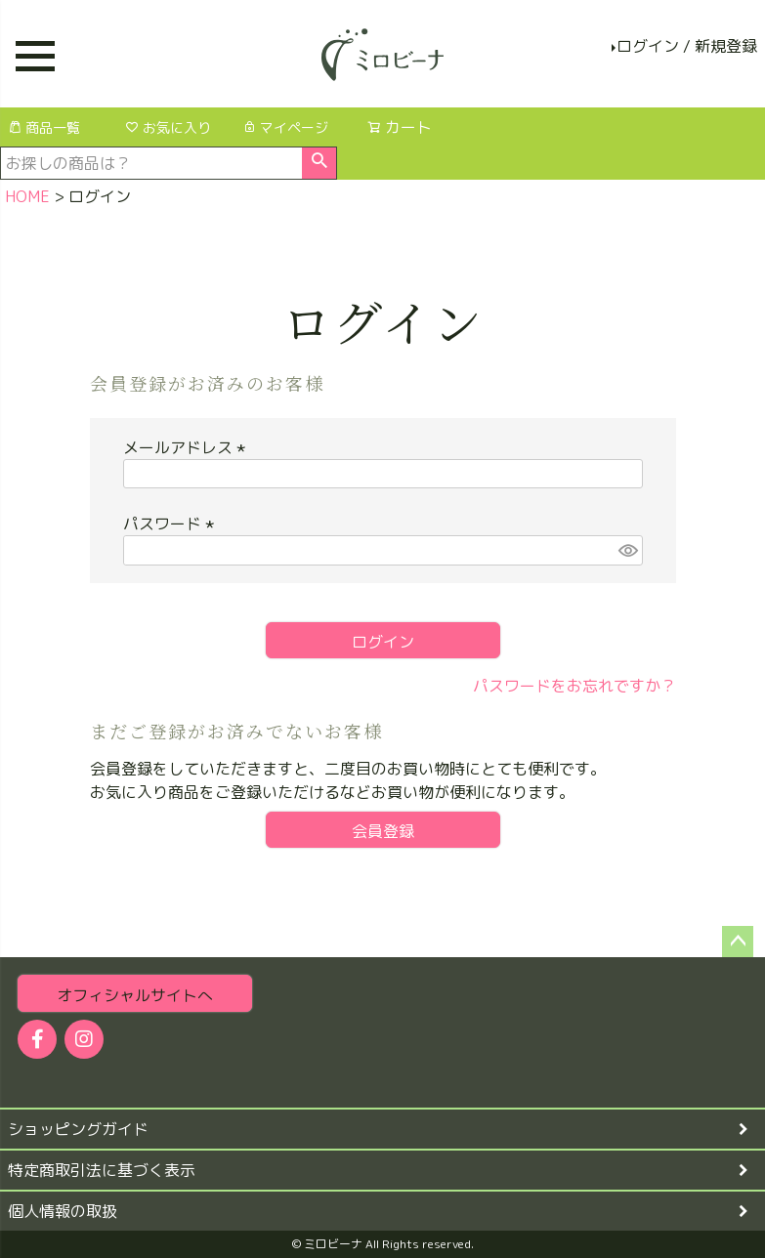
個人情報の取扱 (62, 1211)
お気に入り (168, 127)
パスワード (172, 523)
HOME (27, 196)
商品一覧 (44, 127)
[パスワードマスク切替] (627, 550)
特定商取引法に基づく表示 (101, 1170)
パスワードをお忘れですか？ (574, 685)
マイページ (285, 127)
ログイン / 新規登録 (686, 46)
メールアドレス (187, 447)
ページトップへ (737, 941)
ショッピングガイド (78, 1129)
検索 (319, 163)
